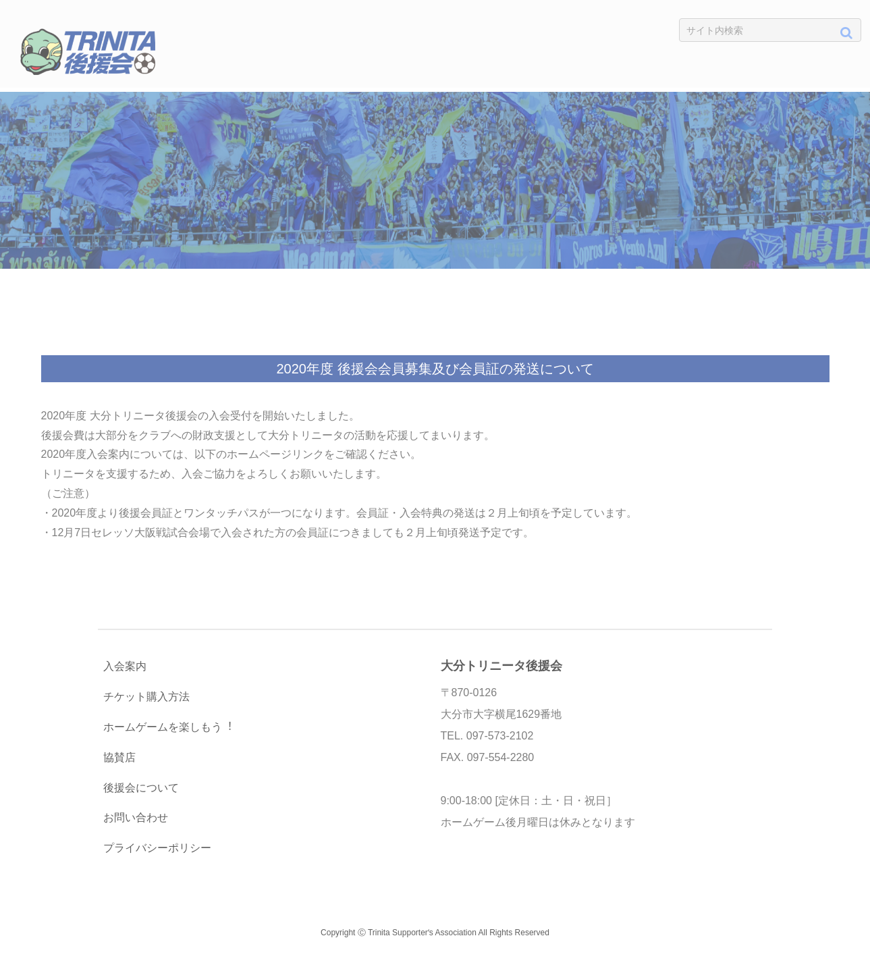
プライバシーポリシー (157, 848)
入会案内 (124, 666)
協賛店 (119, 757)
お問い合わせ (135, 817)
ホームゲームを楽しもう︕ (168, 727)
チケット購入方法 (146, 696)
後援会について (141, 787)
